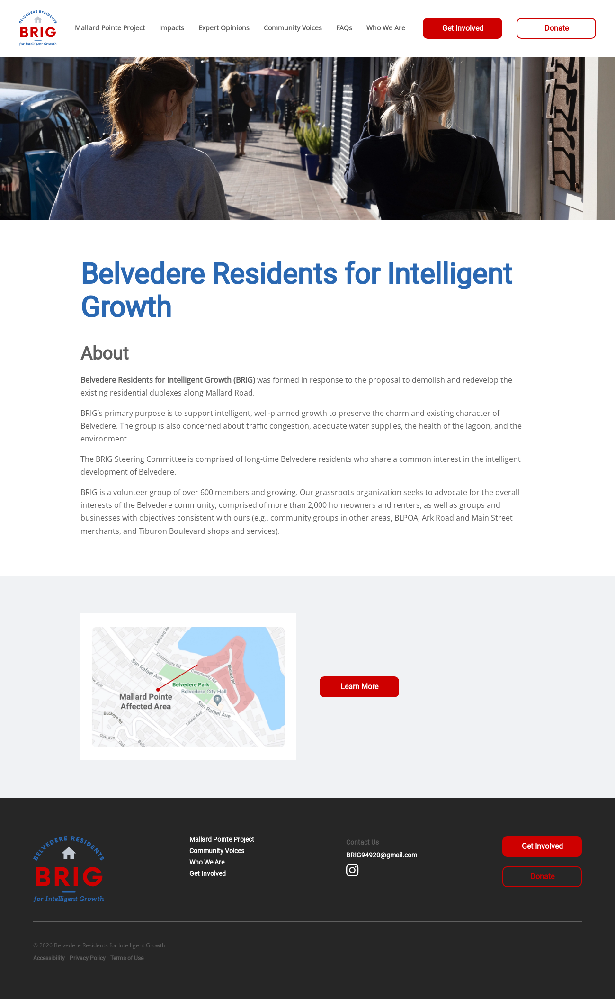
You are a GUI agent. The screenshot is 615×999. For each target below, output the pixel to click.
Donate (556, 28)
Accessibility (49, 958)
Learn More (359, 686)
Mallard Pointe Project (221, 839)
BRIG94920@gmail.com (381, 855)
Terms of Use (126, 958)
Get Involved (462, 28)
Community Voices (216, 850)
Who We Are (206, 862)
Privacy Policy (88, 958)
